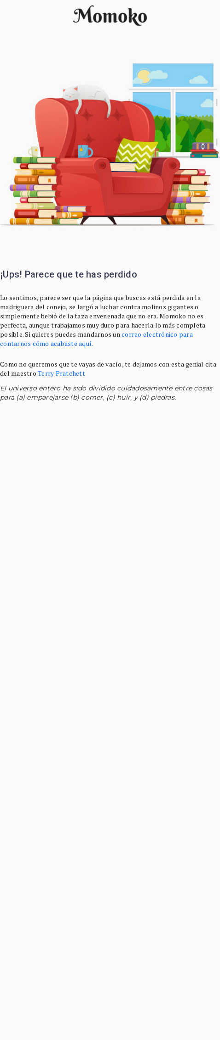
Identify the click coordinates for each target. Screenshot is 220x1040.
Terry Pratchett (61, 373)
